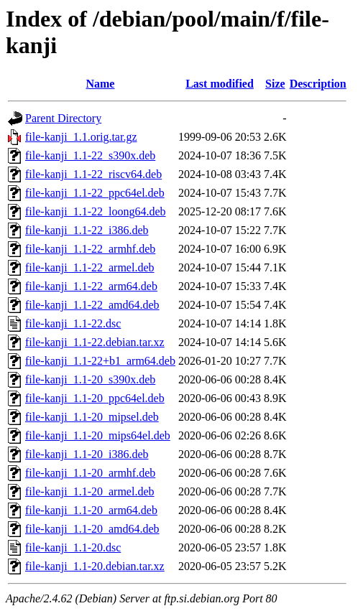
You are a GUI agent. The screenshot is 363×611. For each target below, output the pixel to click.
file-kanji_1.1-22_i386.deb (87, 230)
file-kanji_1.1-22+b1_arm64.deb (100, 361)
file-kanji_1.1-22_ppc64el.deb (95, 193)
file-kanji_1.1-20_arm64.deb (91, 510)
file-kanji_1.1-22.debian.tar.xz (95, 342)
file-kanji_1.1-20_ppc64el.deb (95, 398)
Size (275, 84)
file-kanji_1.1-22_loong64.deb (95, 211)
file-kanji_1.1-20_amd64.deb (92, 529)
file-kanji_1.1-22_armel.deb (90, 267)
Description (318, 84)
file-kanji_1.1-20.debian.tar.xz (95, 566)
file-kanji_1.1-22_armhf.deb (90, 249)
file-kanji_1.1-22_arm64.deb (91, 286)
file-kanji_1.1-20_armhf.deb (90, 473)
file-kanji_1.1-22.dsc (73, 323)
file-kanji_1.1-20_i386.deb (87, 454)
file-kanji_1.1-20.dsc (73, 547)
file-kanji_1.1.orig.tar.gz (81, 137)
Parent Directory (63, 118)
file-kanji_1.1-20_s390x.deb (90, 379)
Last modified (219, 84)
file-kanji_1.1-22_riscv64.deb (93, 174)
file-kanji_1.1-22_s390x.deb (90, 155)
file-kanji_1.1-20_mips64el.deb (97, 435)
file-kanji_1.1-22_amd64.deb (92, 305)
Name (100, 84)
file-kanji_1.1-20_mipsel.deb (92, 417)
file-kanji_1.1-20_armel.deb (90, 491)
